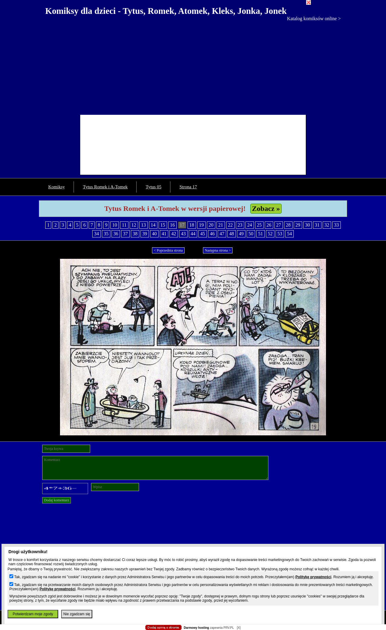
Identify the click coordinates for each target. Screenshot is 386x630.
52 (270, 233)
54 (289, 233)
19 (201, 224)
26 (269, 224)
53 (279, 233)
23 (240, 224)
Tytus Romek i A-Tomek (105, 186)
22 (230, 224)
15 (162, 224)
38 (135, 233)
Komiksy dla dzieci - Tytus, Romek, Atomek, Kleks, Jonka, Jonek (166, 11)
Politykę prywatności (313, 577)
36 (115, 233)
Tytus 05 (153, 186)
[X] (238, 627)
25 (259, 224)
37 (125, 233)
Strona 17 (188, 186)
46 (212, 233)
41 (164, 233)
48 (231, 233)
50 (250, 233)
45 (202, 233)
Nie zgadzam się (76, 614)
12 (133, 224)
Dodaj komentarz (56, 500)
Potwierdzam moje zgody (33, 614)
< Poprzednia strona (168, 250)
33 (336, 224)
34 (96, 233)
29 (298, 224)
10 (114, 224)
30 (307, 224)
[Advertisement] (193, 66)
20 (211, 224)
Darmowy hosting (196, 627)
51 (260, 233)
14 (153, 224)
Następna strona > (218, 250)
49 (241, 233)
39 (144, 233)
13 (143, 224)
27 (278, 224)
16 (172, 224)
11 (124, 224)
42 (173, 233)
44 (193, 233)
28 (288, 224)
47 (222, 233)
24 (249, 224)
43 (183, 233)
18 (191, 224)
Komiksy (56, 186)
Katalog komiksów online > (314, 18)
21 (220, 224)
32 (326, 224)
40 (154, 233)
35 (106, 233)
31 (317, 224)
